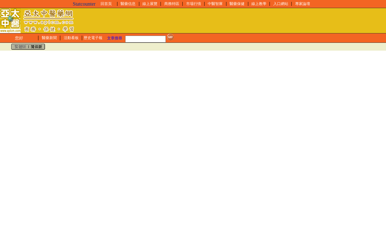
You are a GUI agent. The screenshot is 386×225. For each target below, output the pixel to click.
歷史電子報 (93, 38)
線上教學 (258, 4)
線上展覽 (149, 4)
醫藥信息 (128, 4)
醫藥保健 (237, 4)
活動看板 (71, 38)
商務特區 (171, 4)
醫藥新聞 (49, 38)
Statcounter (84, 4)
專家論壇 (302, 4)
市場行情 (193, 4)
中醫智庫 (215, 4)
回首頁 (106, 4)
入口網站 (280, 4)
